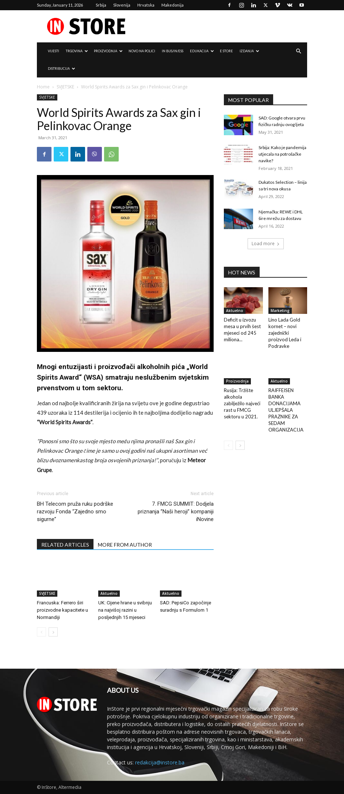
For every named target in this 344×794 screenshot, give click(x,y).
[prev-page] (41, 632)
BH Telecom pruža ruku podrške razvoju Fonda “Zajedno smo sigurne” (75, 512)
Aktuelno (109, 593)
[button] (298, 51)
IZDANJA (249, 51)
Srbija (101, 5)
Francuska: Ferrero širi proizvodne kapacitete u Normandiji (62, 610)
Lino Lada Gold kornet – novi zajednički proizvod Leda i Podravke (284, 333)
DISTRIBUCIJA (61, 69)
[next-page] (53, 632)
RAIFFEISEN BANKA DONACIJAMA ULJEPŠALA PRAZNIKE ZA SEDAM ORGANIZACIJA (285, 410)
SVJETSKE (65, 87)
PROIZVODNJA (108, 51)
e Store (226, 51)
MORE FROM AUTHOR (125, 545)
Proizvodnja (237, 381)
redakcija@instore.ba (159, 762)
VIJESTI (53, 51)
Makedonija (172, 5)
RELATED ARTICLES (65, 545)
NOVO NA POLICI (142, 51)
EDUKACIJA (202, 51)
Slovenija (121, 5)
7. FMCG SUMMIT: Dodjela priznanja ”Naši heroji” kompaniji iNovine (176, 512)
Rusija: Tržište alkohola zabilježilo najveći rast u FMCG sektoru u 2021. (242, 403)
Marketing (280, 310)
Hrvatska (145, 5)
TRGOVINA (77, 51)
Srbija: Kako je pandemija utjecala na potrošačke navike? (282, 154)
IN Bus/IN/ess (172, 51)
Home (43, 87)
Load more (266, 243)
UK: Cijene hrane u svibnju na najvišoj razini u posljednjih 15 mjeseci (125, 610)
